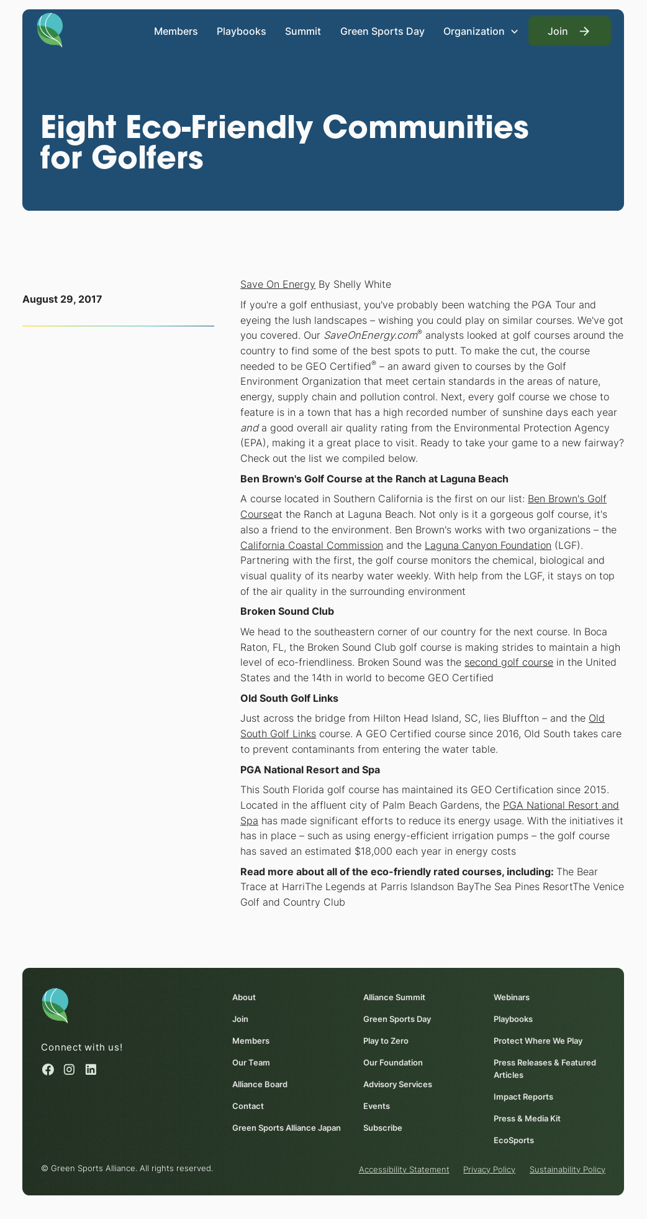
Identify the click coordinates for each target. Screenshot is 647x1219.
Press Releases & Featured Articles (545, 1068)
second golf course (508, 662)
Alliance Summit (394, 997)
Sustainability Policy (567, 1169)
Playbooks (241, 31)
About (244, 997)
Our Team (252, 1062)
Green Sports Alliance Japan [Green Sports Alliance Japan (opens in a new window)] (287, 1128)
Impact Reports (523, 1097)
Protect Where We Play (538, 1041)
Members (176, 31)
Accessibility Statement (404, 1169)
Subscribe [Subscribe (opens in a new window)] (382, 1128)
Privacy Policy (490, 1169)
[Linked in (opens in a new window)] (91, 1069)
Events (376, 1106)
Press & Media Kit (527, 1118)
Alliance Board (260, 1084)
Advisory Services (397, 1084)
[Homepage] (50, 29)
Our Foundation (393, 1062)
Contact (249, 1106)
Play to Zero (386, 1041)
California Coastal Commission (311, 545)
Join (241, 1019)
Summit (304, 31)
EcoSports (514, 1140)
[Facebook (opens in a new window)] (49, 1069)
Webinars (512, 997)
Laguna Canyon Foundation (488, 545)
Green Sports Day (382, 31)
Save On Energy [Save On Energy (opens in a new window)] (277, 284)
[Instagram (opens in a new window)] (70, 1069)
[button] (481, 31)
